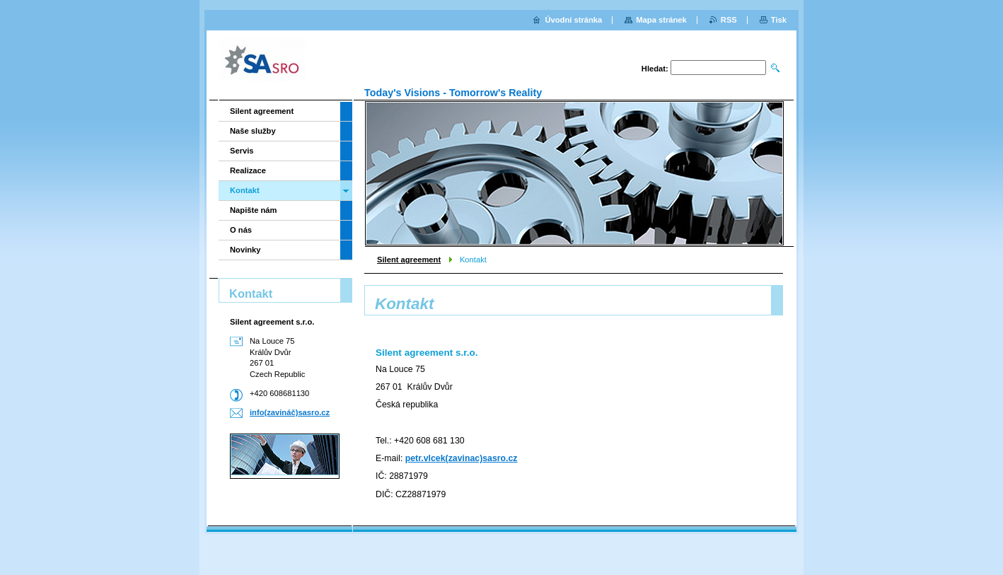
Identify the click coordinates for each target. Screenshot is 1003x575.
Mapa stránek (661, 20)
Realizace (248, 170)
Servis (242, 150)
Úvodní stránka (573, 20)
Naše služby (253, 131)
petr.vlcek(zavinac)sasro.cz (461, 458)
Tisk (779, 20)
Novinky (245, 249)
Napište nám (253, 210)
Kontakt (245, 190)
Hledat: (655, 68)
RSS (729, 20)
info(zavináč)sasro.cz (290, 412)
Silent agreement (409, 259)
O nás (241, 230)
